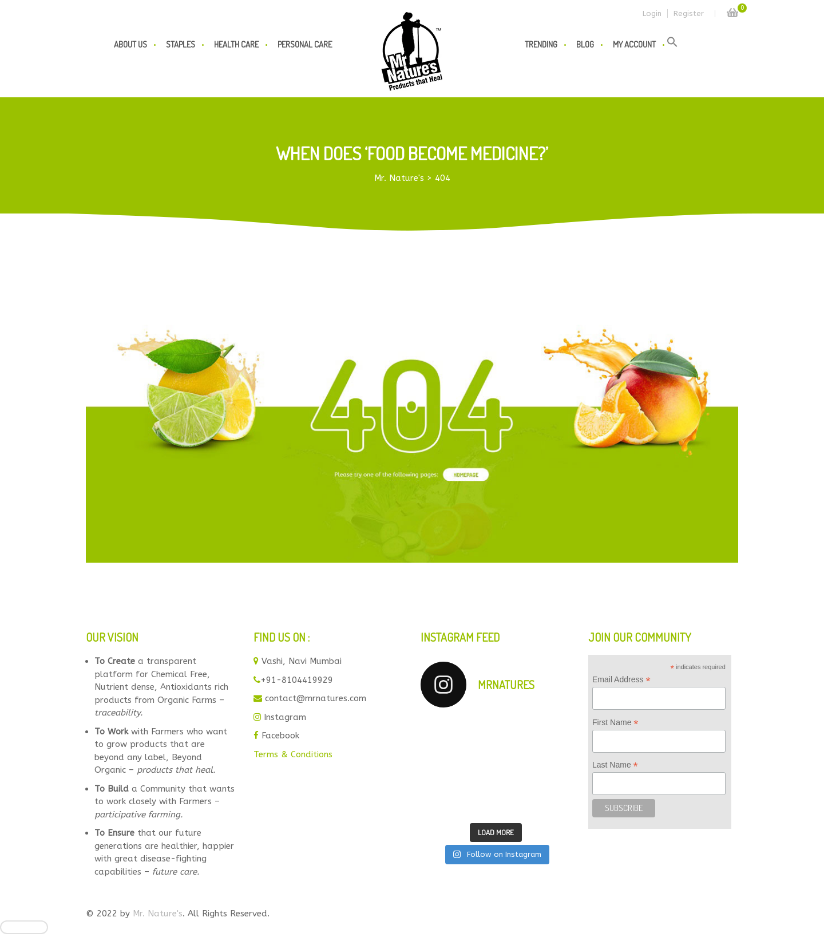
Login (652, 13)
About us (130, 44)
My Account (634, 44)
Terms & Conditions (292, 754)
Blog (585, 44)
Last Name (615, 765)
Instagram (285, 717)
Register (689, 13)
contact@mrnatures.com (315, 698)
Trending (541, 44)
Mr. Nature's (158, 913)
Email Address (621, 679)
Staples (180, 44)
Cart (732, 9)
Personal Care (305, 44)
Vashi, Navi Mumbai (302, 661)
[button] (672, 44)
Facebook (280, 735)
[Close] (24, 927)
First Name (615, 722)
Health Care (236, 44)
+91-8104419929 (296, 680)
